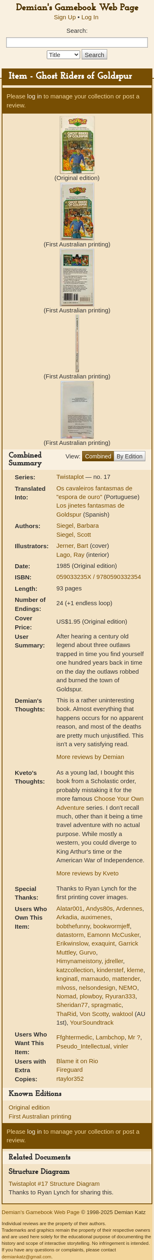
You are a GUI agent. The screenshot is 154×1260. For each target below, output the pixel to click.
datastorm (70, 934)
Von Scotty (94, 1013)
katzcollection (74, 969)
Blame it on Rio (77, 1060)
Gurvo (87, 952)
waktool (122, 1013)
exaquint (103, 943)
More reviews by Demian (90, 756)
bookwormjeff (111, 926)
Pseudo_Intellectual (83, 1046)
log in (34, 96)
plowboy (91, 996)
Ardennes (129, 908)
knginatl (67, 978)
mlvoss (66, 987)
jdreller (114, 960)
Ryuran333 (120, 996)
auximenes (95, 917)
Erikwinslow (72, 943)
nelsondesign (97, 987)
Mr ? (134, 1037)
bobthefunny (73, 926)
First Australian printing (40, 1116)
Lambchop (110, 1037)
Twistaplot (70, 476)
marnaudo (95, 978)
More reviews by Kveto (87, 873)
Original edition (29, 1107)
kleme (135, 969)
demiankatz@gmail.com (26, 1256)
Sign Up (65, 17)
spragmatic (106, 1004)
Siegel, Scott (73, 534)
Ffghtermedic (74, 1037)
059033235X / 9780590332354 (98, 576)
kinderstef (110, 969)
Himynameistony (78, 960)
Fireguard (69, 1069)
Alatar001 (69, 908)
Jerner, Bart (73, 545)
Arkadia (66, 917)
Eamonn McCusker (113, 934)
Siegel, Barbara (77, 525)
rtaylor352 (70, 1078)
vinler (120, 1046)
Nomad (66, 996)
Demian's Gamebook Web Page (77, 8)
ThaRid (66, 1013)
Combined (98, 456)
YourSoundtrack (91, 1022)
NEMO (128, 987)
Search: (77, 30)
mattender (126, 978)
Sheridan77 (72, 1004)
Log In (90, 17)
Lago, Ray (71, 554)
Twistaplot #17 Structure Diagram (54, 1183)
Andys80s (99, 908)
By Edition (130, 456)
